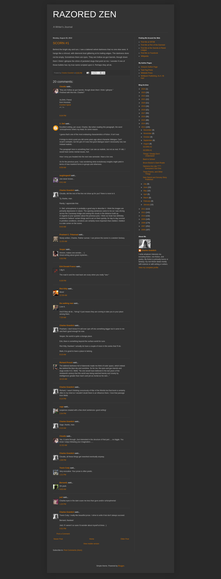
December (147, 130)
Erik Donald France (68, 266)
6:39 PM (63, 281)
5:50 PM (63, 259)
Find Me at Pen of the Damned (153, 45)
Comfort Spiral (65, 105)
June (145, 187)
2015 (143, 120)
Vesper (62, 249)
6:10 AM (63, 428)
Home (91, 539)
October (146, 137)
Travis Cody (65, 468)
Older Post (125, 539)
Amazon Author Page (149, 67)
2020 (143, 103)
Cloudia (63, 87)
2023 (143, 92)
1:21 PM (63, 475)
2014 (143, 123)
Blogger (121, 566)
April (145, 194)
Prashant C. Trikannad (69, 235)
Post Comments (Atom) (73, 550)
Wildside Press (147, 73)
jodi (61, 497)
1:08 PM (63, 460)
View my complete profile (148, 268)
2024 (143, 89)
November (147, 133)
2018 (143, 110)
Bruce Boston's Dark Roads (154, 163)
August (146, 144)
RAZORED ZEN (84, 14)
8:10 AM (63, 355)
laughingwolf (65, 175)
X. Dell (62, 124)
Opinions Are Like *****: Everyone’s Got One (152, 167)
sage (62, 407)
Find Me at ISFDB (148, 42)
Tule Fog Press (147, 70)
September (148, 140)
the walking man (66, 303)
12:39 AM (63, 295)
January (146, 205)
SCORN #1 (61, 43)
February (147, 201)
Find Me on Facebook (149, 53)
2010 (143, 216)
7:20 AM (63, 317)
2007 (143, 226)
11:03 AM (63, 241)
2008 (143, 223)
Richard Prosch (66, 363)
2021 (143, 99)
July (145, 184)
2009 (143, 219)
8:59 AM (63, 168)
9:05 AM (63, 489)
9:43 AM (63, 227)
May (145, 191)
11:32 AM (63, 445)
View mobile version (91, 544)
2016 (143, 117)
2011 (143, 212)
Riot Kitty (63, 289)
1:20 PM (63, 504)
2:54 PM (63, 413)
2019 (143, 106)
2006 (143, 230)
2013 (143, 127)
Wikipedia (145, 56)
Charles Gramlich (67, 190)
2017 (143, 113)
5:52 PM (63, 529)
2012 (143, 209)
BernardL (63, 483)
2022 (143, 96)
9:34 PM (63, 116)
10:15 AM (63, 379)
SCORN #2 (147, 147)
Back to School (149, 159)
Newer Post (58, 539)
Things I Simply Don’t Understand (151, 155)
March (146, 198)
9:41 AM (63, 182)
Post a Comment (63, 534)
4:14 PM (63, 399)
